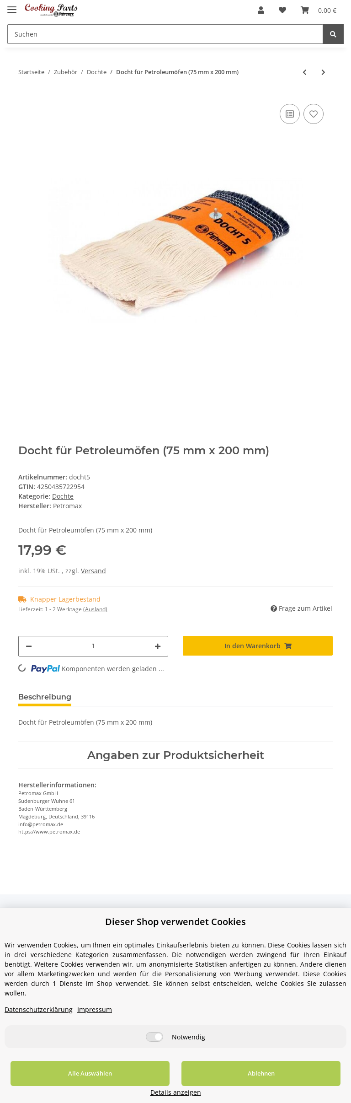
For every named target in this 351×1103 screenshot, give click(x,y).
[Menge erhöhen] (158, 646)
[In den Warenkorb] (258, 646)
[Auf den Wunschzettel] (313, 114)
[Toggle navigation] (11, 5)
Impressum (94, 1020)
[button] (260, 10)
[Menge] (93, 646)
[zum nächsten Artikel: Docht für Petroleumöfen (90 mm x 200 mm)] (323, 72)
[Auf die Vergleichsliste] (290, 114)
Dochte (63, 496)
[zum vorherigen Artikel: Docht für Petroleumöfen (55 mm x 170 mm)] (304, 72)
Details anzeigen (303, 1092)
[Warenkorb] (318, 10)
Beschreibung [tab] (44, 697)
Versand (93, 570)
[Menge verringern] (29, 646)
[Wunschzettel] (282, 10)
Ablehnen (195, 1084)
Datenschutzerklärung (39, 1020)
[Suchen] (165, 34)
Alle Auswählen (68, 1084)
